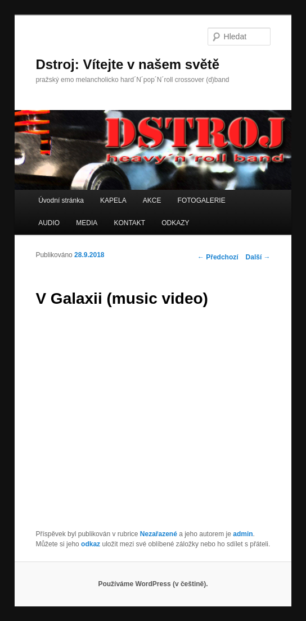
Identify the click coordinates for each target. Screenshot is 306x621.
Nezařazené (158, 534)
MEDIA (86, 223)
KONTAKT (129, 223)
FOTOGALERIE (202, 200)
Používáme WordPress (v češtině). (153, 584)
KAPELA (113, 200)
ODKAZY (175, 223)
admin (243, 534)
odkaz (90, 544)
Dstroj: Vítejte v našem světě (127, 64)
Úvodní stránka (61, 200)
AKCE (152, 200)
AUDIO (49, 223)
